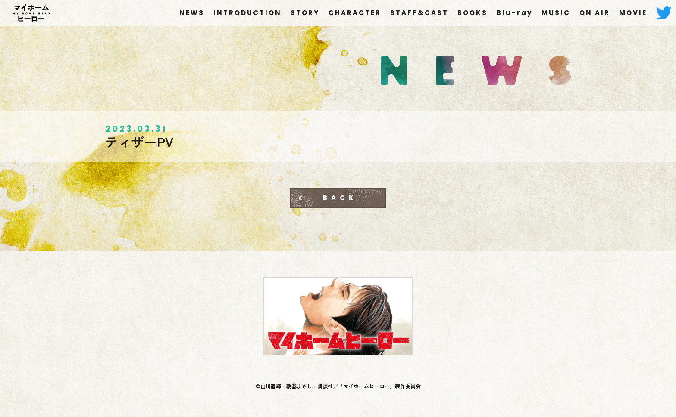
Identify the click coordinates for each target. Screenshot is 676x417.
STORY (305, 12)
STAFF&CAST (419, 12)
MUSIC (555, 12)
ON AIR (594, 12)
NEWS (191, 12)
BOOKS (472, 12)
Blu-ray (514, 12)
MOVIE (633, 12)
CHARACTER (355, 12)
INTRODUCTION (247, 12)
